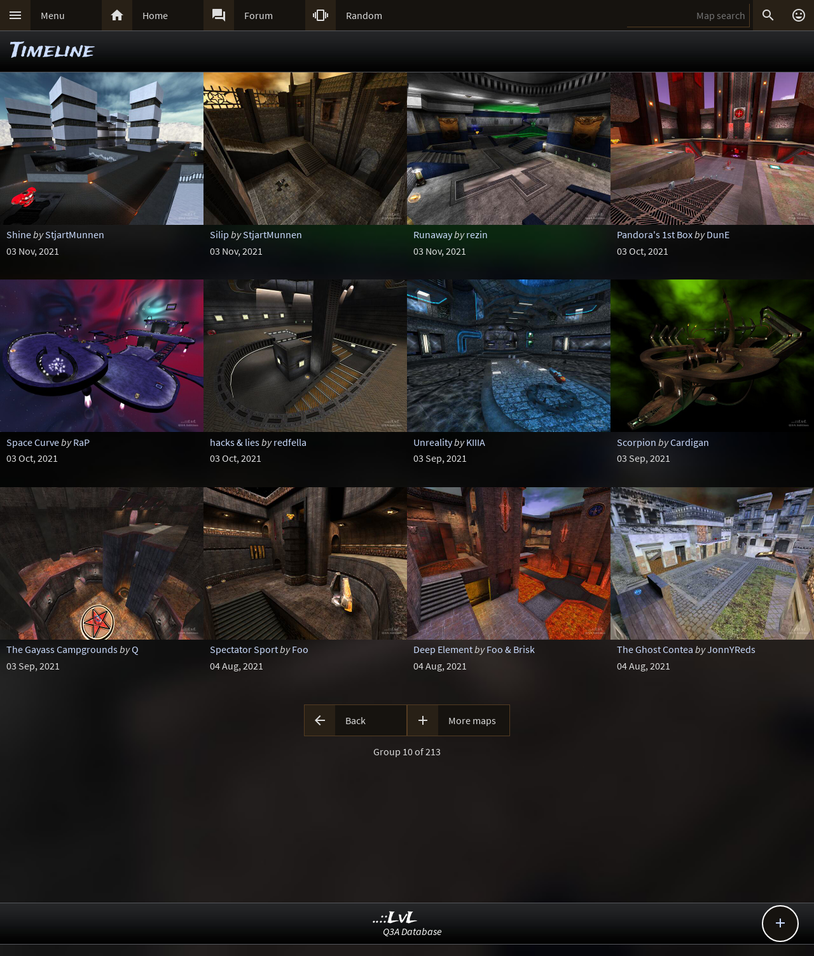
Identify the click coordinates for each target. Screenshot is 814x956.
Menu (53, 15)
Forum (258, 15)
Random (364, 15)
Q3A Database (412, 931)
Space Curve (32, 442)
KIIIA (475, 442)
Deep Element (443, 649)
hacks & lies (234, 442)
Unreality (432, 442)
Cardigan (689, 442)
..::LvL (395, 918)
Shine (18, 234)
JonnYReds (731, 649)
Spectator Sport (244, 649)
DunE (718, 234)
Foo (300, 649)
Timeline (52, 51)
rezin (477, 234)
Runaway (432, 234)
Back (355, 720)
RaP (81, 442)
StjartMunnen (74, 234)
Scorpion (636, 442)
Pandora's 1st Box (655, 234)
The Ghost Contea (655, 649)
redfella (290, 442)
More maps (472, 720)
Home (155, 15)
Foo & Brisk (510, 649)
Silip (219, 234)
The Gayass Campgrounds (62, 649)
